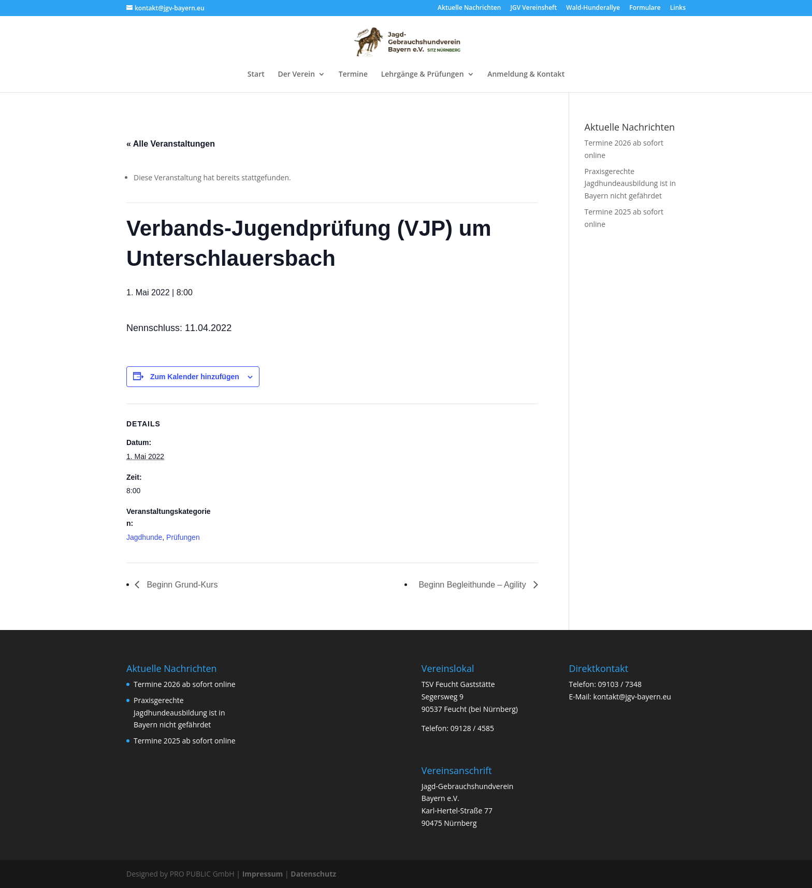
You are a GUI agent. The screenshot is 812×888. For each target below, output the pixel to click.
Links (678, 8)
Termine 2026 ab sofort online (185, 684)
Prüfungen (183, 537)
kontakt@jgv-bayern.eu (632, 696)
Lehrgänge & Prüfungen (422, 74)
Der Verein (296, 74)
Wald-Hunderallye (593, 8)
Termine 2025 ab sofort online (185, 741)
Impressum (262, 874)
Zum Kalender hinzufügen (194, 377)
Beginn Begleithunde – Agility (473, 584)
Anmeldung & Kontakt (525, 74)
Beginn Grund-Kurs (181, 584)
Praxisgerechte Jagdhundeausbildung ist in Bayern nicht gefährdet (630, 183)
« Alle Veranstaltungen (170, 143)
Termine (353, 74)
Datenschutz (313, 874)
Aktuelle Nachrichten (469, 8)
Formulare (644, 8)
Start (256, 74)
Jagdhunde (144, 537)
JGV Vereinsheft (533, 8)
